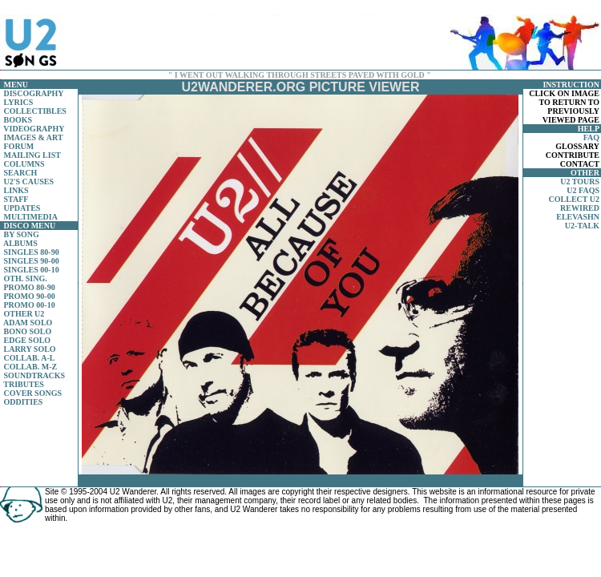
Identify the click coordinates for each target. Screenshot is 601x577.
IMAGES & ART (33, 137)
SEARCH (21, 172)
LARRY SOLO (30, 349)
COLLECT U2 (574, 199)
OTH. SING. (25, 278)
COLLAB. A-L (29, 357)
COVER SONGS (33, 393)
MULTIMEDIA (31, 216)
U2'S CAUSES (29, 181)
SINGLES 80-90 (31, 252)
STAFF (16, 199)
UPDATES (22, 208)
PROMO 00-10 (29, 305)
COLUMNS (24, 163)
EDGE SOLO (27, 340)
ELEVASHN (577, 216)
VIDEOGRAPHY (33, 128)
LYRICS (19, 102)
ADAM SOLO (27, 322)
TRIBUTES (23, 384)
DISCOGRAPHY (34, 93)
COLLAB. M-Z (31, 366)
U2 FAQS (583, 190)
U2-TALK (582, 225)
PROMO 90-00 (29, 296)
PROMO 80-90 (29, 287)
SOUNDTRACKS (35, 375)
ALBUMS (20, 243)
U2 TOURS (579, 181)
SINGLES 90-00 (31, 260)
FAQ (591, 137)
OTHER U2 (24, 313)
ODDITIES (23, 401)
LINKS (16, 190)
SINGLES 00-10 (31, 269)
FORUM (19, 146)
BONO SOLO (28, 331)
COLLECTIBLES (35, 111)
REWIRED (579, 208)
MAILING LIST (32, 155)
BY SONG (21, 234)
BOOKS (18, 119)
